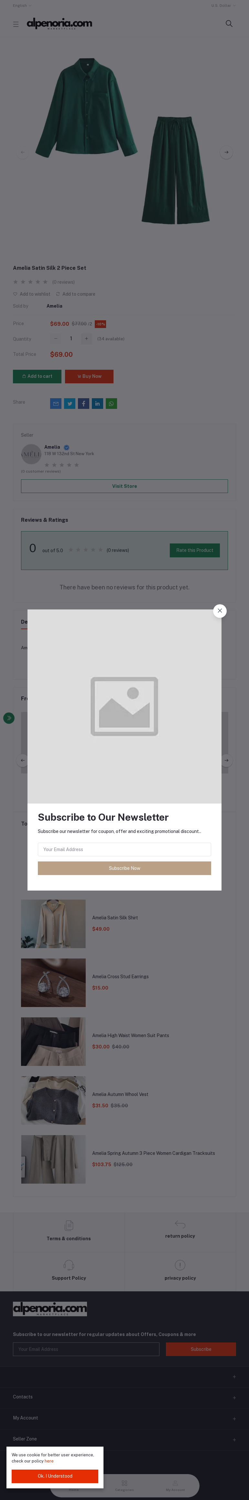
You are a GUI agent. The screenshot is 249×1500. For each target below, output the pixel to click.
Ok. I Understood (55, 1476)
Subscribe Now (124, 868)
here (49, 1461)
